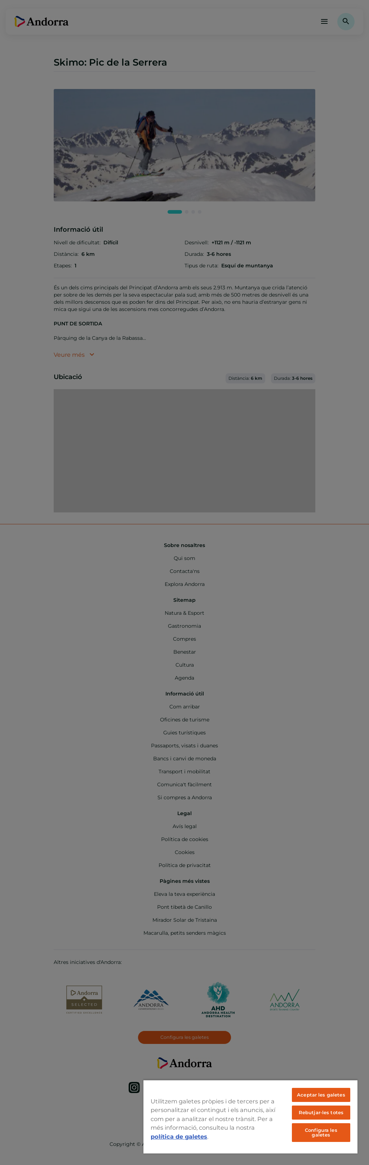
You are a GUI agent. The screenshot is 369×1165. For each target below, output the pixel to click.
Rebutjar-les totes (321, 1112)
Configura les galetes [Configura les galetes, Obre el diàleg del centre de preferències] (321, 1132)
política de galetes (179, 1136)
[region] (250, 1116)
